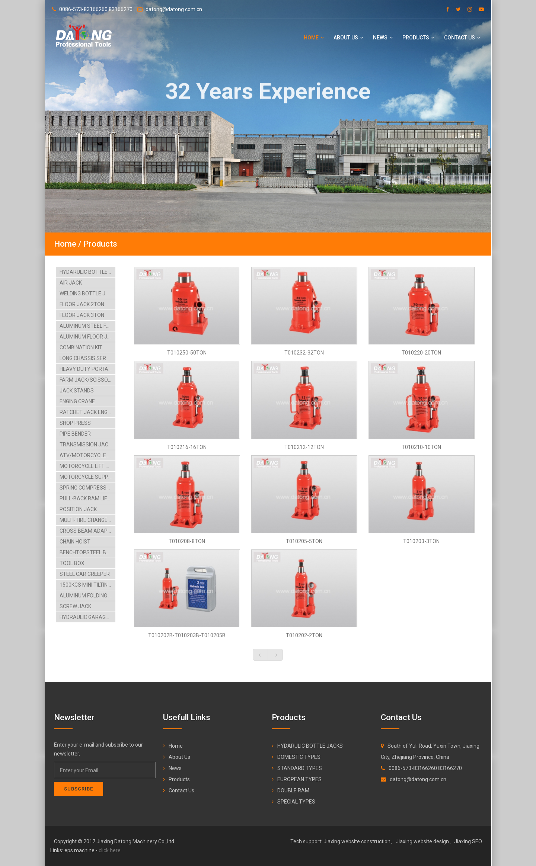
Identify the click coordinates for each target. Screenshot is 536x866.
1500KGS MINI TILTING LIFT (87, 585)
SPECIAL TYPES (296, 802)
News (383, 38)
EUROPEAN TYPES (299, 779)
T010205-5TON (304, 541)
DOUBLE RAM (293, 790)
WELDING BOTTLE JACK (87, 293)
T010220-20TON (421, 353)
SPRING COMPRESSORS (87, 488)
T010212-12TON (304, 447)
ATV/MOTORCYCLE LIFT (87, 455)
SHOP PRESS (75, 423)
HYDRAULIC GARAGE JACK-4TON (87, 617)
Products (418, 38)
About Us (348, 38)
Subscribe (78, 789)
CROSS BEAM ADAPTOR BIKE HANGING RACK (87, 531)
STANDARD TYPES (299, 768)
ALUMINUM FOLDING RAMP (87, 596)
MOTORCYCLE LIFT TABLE (87, 466)
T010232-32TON (304, 353)
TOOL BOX (72, 563)
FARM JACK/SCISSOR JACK (87, 380)
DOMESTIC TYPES (298, 757)
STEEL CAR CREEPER (85, 574)
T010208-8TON (187, 541)
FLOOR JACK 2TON (82, 304)
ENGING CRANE (77, 401)
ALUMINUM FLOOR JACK (87, 337)
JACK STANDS (77, 391)
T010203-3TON (421, 541)
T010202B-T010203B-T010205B (187, 635)
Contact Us (462, 38)
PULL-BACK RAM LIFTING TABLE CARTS (87, 498)
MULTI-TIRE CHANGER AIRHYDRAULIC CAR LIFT (87, 520)
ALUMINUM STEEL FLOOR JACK (87, 326)
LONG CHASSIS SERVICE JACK (87, 358)
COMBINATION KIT (81, 347)
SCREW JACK (75, 606)
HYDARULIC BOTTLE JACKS (87, 272)
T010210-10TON (421, 447)
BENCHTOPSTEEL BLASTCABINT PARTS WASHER (87, 552)
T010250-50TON (187, 353)
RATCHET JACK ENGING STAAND (87, 412)
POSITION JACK (78, 509)
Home (314, 38)
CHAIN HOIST (75, 542)
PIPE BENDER (75, 434)
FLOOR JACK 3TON (82, 315)
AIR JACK (71, 283)
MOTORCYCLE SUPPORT (87, 477)
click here (110, 850)
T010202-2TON (304, 635)
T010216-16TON (187, 447)
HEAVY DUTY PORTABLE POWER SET (87, 369)
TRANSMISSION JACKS (87, 445)
